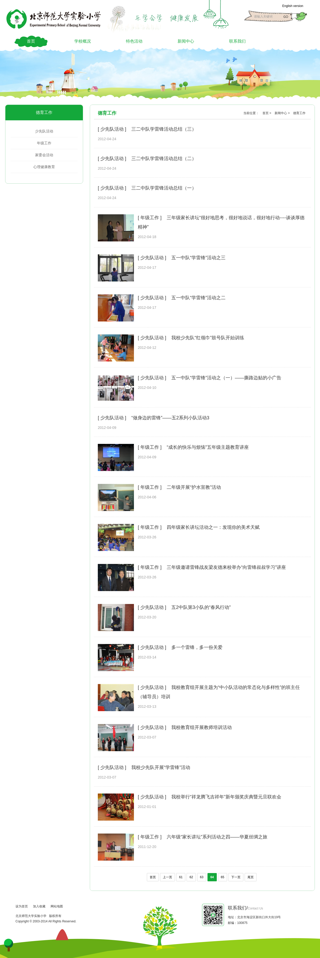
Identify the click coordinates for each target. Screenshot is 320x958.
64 (212, 877)
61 (180, 877)
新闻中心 (186, 41)
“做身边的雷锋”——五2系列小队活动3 (170, 417)
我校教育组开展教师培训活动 (201, 727)
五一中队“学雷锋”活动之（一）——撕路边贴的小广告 (226, 377)
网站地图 (57, 906)
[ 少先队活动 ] (112, 129)
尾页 (250, 877)
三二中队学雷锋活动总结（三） (163, 129)
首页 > (267, 113)
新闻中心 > (283, 113)
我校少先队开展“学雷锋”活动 (160, 767)
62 (191, 877)
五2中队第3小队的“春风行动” (201, 607)
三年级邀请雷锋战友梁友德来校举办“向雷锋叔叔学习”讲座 (226, 567)
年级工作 (44, 143)
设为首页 (21, 906)
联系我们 (237, 41)
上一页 (167, 877)
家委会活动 (44, 155)
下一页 (236, 877)
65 (222, 877)
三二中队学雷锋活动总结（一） (163, 188)
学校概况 (82, 41)
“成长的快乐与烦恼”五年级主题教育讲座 (208, 447)
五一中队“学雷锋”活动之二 (198, 297)
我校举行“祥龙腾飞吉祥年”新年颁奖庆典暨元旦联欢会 (226, 796)
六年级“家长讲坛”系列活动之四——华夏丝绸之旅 (217, 836)
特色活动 (134, 41)
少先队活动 (44, 131)
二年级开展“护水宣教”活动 (194, 487)
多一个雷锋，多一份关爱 (196, 647)
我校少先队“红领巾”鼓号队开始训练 (207, 337)
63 (201, 877)
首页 (31, 41)
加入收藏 (39, 906)
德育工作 (44, 112)
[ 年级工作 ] (150, 217)
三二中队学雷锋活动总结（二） (163, 158)
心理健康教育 (44, 167)
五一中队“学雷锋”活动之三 (198, 257)
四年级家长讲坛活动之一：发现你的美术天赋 (213, 527)
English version (292, 6)
